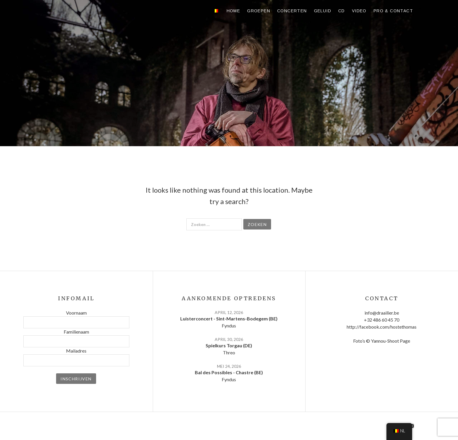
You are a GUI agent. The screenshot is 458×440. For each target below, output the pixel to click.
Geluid (322, 10)
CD (341, 10)
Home (233, 10)
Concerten (292, 10)
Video (359, 10)
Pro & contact (393, 10)
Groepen (258, 10)
